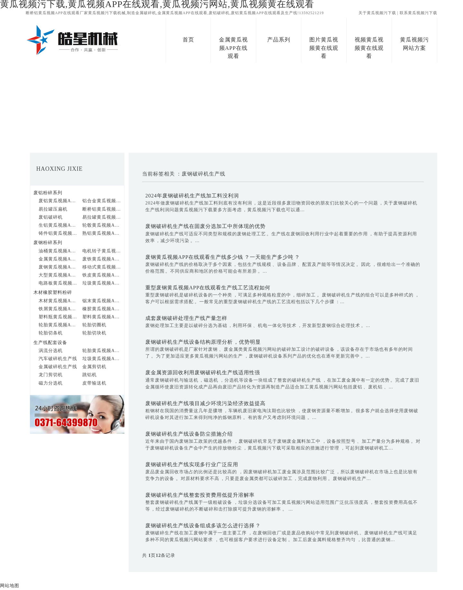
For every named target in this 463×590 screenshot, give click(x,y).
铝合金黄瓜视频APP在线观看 (101, 200)
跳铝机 (89, 374)
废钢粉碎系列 (47, 242)
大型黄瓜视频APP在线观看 (58, 275)
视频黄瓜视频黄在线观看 (369, 48)
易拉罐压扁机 (53, 209)
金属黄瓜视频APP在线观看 (233, 48)
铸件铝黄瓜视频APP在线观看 (58, 233)
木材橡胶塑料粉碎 (52, 292)
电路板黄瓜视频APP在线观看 (58, 283)
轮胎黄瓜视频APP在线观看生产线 (101, 350)
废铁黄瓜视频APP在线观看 (101, 259)
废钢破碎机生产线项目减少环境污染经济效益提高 (205, 403)
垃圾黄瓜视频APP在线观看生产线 (101, 358)
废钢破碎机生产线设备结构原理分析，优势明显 (203, 342)
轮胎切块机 (94, 333)
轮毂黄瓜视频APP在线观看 (101, 225)
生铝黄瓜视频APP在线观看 (58, 225)
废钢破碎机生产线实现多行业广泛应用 (191, 464)
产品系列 (278, 40)
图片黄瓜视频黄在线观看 (323, 48)
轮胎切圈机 (94, 324)
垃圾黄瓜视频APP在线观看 (101, 283)
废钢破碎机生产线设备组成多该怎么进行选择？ (203, 525)
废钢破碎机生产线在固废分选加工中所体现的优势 (205, 226)
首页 (188, 40)
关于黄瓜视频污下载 (377, 13)
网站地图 (9, 585)
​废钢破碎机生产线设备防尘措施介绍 (189, 434)
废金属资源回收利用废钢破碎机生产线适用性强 (202, 372)
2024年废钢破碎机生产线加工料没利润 (192, 195)
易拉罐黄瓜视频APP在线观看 (101, 217)
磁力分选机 (51, 383)
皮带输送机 (94, 383)
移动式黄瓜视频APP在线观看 (101, 267)
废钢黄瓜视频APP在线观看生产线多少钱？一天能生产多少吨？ (222, 257)
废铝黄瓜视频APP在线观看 (58, 200)
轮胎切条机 (51, 333)
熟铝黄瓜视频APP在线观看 (101, 233)
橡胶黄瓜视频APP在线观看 (101, 308)
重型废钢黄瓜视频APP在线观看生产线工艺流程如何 (207, 287)
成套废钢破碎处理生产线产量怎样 (186, 318)
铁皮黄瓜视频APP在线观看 (101, 275)
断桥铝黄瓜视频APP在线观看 (101, 209)
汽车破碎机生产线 (58, 358)
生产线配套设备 (50, 342)
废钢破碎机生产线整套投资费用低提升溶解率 (200, 495)
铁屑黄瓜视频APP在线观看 (58, 308)
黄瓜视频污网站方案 (414, 44)
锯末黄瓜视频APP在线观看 (101, 300)
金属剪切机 (94, 366)
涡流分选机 (51, 350)
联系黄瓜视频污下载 (418, 13)
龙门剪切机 (51, 374)
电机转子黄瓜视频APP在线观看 (101, 251)
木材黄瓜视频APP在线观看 (58, 300)
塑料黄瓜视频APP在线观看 (101, 316)
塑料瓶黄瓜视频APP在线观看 (58, 316)
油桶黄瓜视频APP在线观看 (58, 251)
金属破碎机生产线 (58, 366)
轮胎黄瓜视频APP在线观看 (58, 324)
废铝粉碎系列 (47, 192)
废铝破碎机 (51, 217)
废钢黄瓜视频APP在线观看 (58, 267)
